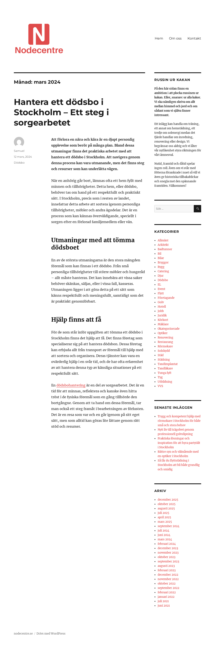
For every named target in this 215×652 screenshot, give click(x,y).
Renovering (165, 337)
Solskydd (164, 351)
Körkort (163, 320)
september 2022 (168, 588)
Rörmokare (165, 346)
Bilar (161, 258)
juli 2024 (163, 530)
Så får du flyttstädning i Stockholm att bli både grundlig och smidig (179, 465)
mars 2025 (165, 522)
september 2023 (168, 561)
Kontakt (194, 38)
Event (161, 289)
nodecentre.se (23, 633)
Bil (159, 253)
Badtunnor (165, 249)
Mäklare (163, 324)
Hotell (162, 306)
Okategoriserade (169, 329)
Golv (161, 302)
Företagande (166, 298)
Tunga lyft (164, 373)
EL (159, 284)
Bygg (161, 267)
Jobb (161, 311)
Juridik (162, 315)
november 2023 (168, 552)
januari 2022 (166, 597)
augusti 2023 (166, 566)
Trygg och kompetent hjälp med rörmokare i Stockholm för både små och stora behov (179, 421)
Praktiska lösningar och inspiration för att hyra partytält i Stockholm (179, 443)
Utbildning (165, 382)
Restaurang (165, 342)
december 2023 (168, 548)
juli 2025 (163, 513)
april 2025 (164, 517)
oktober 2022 (167, 583)
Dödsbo (19, 162)
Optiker (163, 333)
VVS (160, 386)
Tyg (160, 377)
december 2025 (168, 499)
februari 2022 (167, 592)
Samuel (19, 150)
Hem (159, 38)
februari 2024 (167, 544)
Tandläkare (165, 368)
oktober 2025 (167, 504)
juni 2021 (164, 605)
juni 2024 (164, 535)
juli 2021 (163, 601)
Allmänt (163, 240)
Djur (161, 276)
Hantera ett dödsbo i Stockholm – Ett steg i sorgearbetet (61, 112)
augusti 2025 (166, 508)
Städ (161, 355)
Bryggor (163, 262)
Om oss (175, 38)
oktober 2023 (166, 557)
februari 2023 (167, 570)
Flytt (161, 293)
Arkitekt (163, 245)
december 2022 (168, 575)
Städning (164, 359)
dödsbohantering (70, 385)
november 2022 (168, 579)
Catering (163, 271)
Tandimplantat (168, 364)
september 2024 (168, 526)
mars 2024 (165, 539)
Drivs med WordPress (51, 633)
